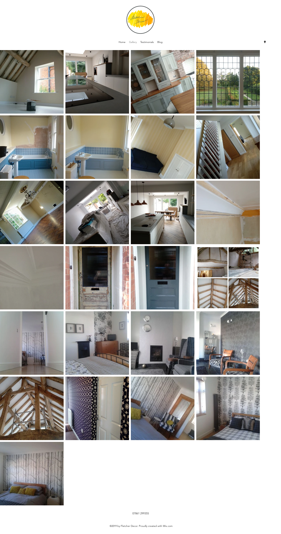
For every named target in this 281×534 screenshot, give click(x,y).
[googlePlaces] (265, 42)
